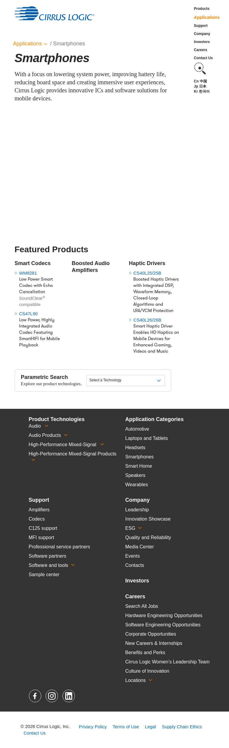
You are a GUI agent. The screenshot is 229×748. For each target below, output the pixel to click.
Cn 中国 (200, 81)
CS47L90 (28, 313)
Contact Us (203, 58)
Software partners (47, 556)
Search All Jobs (141, 606)
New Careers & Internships (153, 643)
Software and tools (48, 565)
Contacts (134, 565)
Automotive (137, 429)
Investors (202, 42)
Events (132, 556)
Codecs (37, 518)
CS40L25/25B (147, 273)
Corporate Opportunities (150, 634)
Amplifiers (39, 509)
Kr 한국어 (202, 91)
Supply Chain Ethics (182, 726)
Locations (135, 680)
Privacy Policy (92, 726)
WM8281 (28, 273)
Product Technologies (57, 419)
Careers (200, 50)
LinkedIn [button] (69, 696)
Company (202, 34)
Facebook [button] (35, 696)
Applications (206, 17)
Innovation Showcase (148, 518)
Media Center (139, 546)
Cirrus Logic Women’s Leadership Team (167, 661)
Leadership (137, 509)
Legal (150, 726)
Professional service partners (59, 546)
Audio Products (45, 435)
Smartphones (139, 456)
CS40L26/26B (147, 319)
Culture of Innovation (147, 671)
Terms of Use (126, 726)
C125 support (43, 528)
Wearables (136, 484)
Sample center (44, 574)
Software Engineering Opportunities (163, 624)
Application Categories (154, 419)
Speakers (135, 475)
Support (201, 26)
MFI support (41, 537)
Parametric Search (44, 377)
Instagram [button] (52, 696)
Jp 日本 (200, 86)
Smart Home (138, 466)
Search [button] (200, 68)
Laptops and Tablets (146, 438)
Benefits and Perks (145, 652)
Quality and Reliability (148, 537)
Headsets (135, 447)
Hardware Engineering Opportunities (163, 615)
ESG (130, 528)
